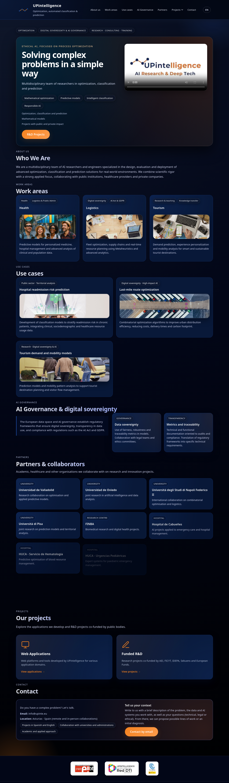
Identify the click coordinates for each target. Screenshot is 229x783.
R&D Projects (36, 134)
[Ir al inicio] (23, 10)
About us (95, 9)
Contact (192, 9)
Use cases (127, 9)
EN (206, 9)
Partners (162, 9)
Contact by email (141, 735)
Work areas (111, 9)
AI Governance (145, 9)
